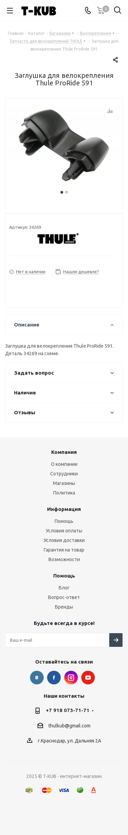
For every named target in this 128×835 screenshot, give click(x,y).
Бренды (64, 607)
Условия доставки (64, 540)
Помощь (64, 521)
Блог (64, 587)
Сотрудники (64, 473)
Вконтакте (37, 677)
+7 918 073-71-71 (67, 710)
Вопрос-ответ (64, 597)
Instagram (71, 677)
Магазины (64, 483)
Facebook (54, 677)
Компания (64, 452)
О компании (64, 464)
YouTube (88, 677)
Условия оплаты (64, 530)
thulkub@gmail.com (69, 725)
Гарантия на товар (64, 550)
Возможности (64, 559)
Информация (64, 509)
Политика (64, 493)
